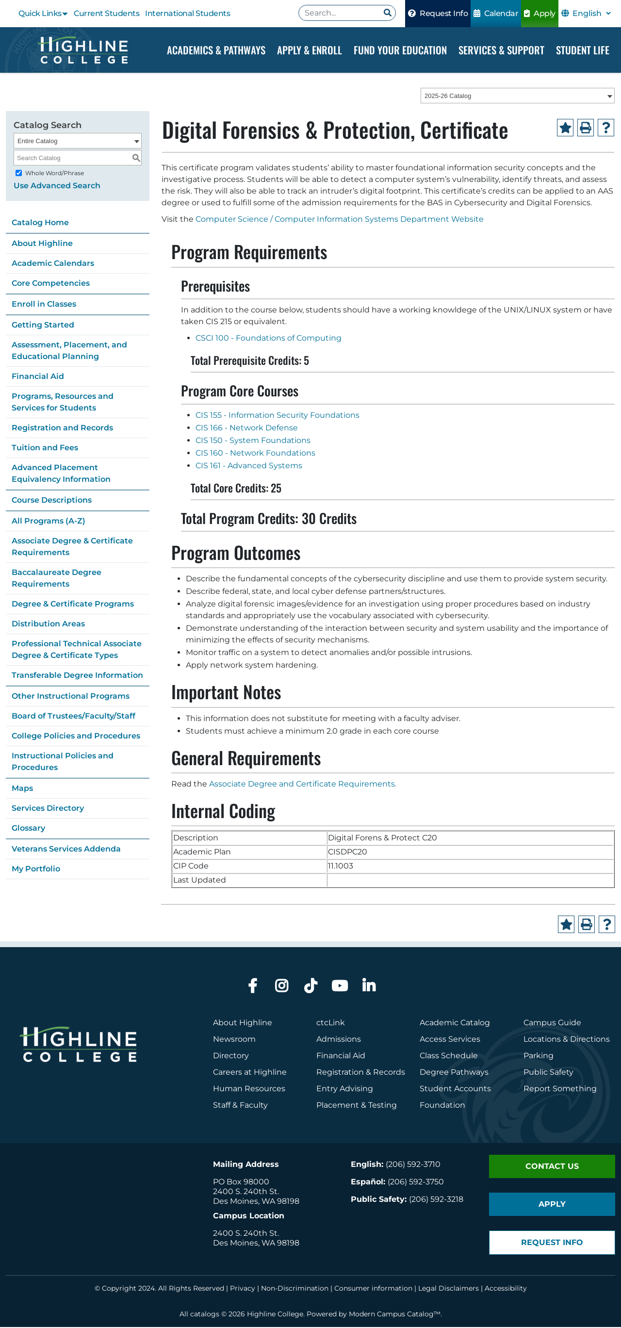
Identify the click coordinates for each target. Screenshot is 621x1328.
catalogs (204, 1315)
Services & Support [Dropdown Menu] (501, 49)
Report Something (560, 1089)
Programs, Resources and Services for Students (63, 403)
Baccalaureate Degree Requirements (56, 579)
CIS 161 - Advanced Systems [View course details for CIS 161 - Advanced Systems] (249, 466)
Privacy (242, 1289)
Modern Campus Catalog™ (395, 1315)
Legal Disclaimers (448, 1289)
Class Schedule (449, 1056)
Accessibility (506, 1289)
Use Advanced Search (57, 186)
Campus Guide (552, 1023)
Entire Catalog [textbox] (37, 142)
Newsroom (234, 1040)
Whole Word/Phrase (54, 174)
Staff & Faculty (240, 1106)
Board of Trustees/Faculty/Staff (73, 716)
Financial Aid (38, 377)
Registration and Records (62, 428)
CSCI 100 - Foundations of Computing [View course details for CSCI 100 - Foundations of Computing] (269, 339)
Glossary (28, 829)
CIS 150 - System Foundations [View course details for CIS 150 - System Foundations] (253, 441)
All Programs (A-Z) (48, 521)
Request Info (438, 13)
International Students (187, 13)
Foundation (442, 1106)
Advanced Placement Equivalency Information (61, 474)
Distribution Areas (48, 624)
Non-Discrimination (294, 1289)
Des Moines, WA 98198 (256, 1202)
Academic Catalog (455, 1023)
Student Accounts (455, 1089)
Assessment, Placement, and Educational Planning (69, 351)
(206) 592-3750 (416, 1182)
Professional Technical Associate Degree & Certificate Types (77, 650)
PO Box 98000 (241, 1182)
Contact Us (552, 1167)
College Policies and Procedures (76, 736)
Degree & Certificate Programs (73, 604)
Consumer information (373, 1289)
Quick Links (40, 13)
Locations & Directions (566, 1040)
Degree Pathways (454, 1073)
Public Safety (548, 1073)
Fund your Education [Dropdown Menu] (400, 49)
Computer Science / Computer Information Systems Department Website (340, 220)
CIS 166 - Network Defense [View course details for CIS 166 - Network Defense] (247, 428)
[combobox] (518, 96)
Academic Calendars (53, 264)
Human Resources (249, 1089)
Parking (538, 1056)
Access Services (450, 1040)
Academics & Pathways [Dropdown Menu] (216, 49)
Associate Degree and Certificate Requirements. (302, 784)
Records (389, 1073)
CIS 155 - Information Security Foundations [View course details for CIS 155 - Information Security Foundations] (278, 416)
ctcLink (330, 1023)
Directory (231, 1056)
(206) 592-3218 (436, 1200)
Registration (340, 1073)
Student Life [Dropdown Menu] (582, 49)
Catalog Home (40, 223)
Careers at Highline (250, 1073)
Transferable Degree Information (77, 676)
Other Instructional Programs (71, 697)
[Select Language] (591, 13)
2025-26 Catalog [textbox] (448, 96)
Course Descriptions (52, 501)
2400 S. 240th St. (246, 1192)
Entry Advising (344, 1089)
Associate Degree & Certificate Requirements (72, 547)
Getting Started (43, 325)
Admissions (339, 1040)
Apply (540, 13)
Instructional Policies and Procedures (63, 762)
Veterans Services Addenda (66, 849)
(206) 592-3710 (413, 1165)
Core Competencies (51, 284)
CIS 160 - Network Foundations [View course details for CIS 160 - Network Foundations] (255, 454)
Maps (22, 789)
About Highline (42, 244)
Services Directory (48, 809)
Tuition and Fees (45, 448)
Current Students (106, 13)
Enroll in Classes (44, 305)
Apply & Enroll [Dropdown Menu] (309, 49)
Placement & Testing (356, 1106)
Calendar (496, 13)
